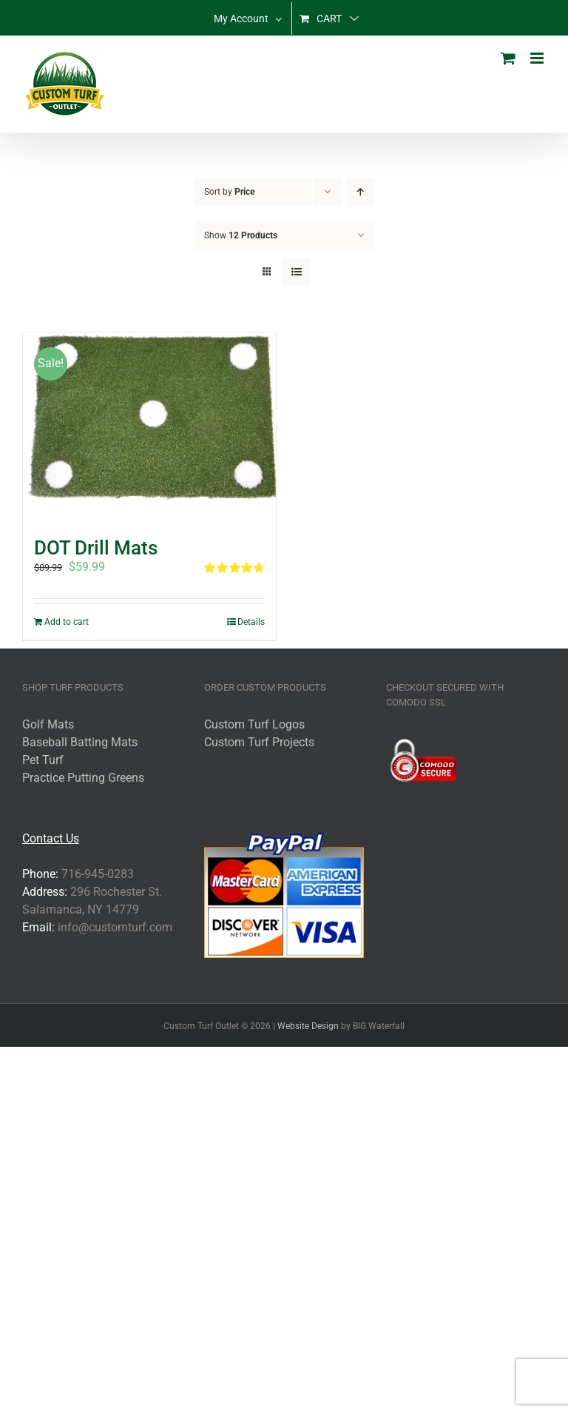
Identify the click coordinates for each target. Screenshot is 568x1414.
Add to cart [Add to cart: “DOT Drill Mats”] (66, 622)
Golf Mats (48, 724)
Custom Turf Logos (254, 724)
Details (251, 622)
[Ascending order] (360, 192)
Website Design (308, 1026)
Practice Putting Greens (83, 778)
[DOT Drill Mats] (149, 427)
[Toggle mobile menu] (538, 58)
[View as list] (296, 272)
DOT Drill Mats (96, 548)
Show (240, 235)
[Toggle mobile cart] (508, 58)
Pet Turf (43, 760)
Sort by (229, 192)
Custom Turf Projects (259, 742)
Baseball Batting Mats (80, 742)
